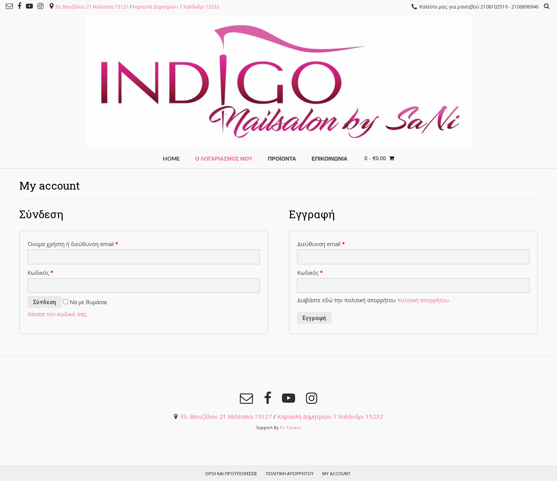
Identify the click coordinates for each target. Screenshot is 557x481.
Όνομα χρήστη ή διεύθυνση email (72, 244)
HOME (171, 158)
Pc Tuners (290, 427)
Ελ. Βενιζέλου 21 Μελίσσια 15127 (92, 6)
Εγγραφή (314, 318)
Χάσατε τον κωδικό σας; (57, 314)
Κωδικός (40, 272)
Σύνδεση (44, 302)
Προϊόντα (282, 158)
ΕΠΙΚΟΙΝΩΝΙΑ (329, 158)
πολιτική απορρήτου (423, 300)
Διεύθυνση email (321, 244)
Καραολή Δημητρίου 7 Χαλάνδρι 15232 (175, 6)
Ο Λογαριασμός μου (224, 158)
